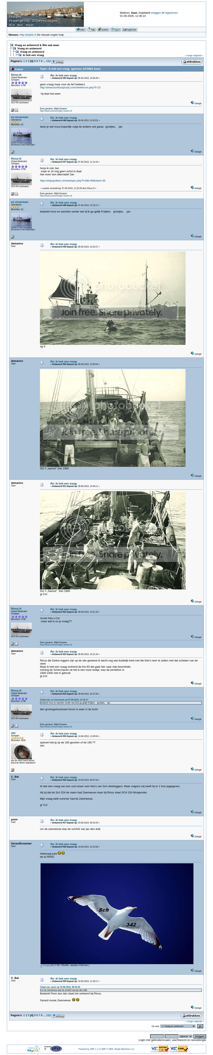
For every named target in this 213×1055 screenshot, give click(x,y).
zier (13, 732)
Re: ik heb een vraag (64, 75)
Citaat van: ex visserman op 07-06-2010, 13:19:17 (64, 700)
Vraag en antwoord (29, 48)
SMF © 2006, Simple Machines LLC (117, 1049)
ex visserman (19, 117)
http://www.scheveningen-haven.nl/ (56, 111)
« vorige (189, 55)
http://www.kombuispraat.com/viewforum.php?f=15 (70, 87)
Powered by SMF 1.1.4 (89, 1049)
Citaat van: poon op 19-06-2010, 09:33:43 (60, 987)
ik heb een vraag (33, 55)
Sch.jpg (45, 965)
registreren (171, 12)
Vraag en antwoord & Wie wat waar (37, 45)
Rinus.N (16, 74)
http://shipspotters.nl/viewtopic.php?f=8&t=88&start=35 (72, 180)
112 (48, 61)
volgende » (198, 55)
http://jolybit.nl (28, 34)
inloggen (156, 12)
